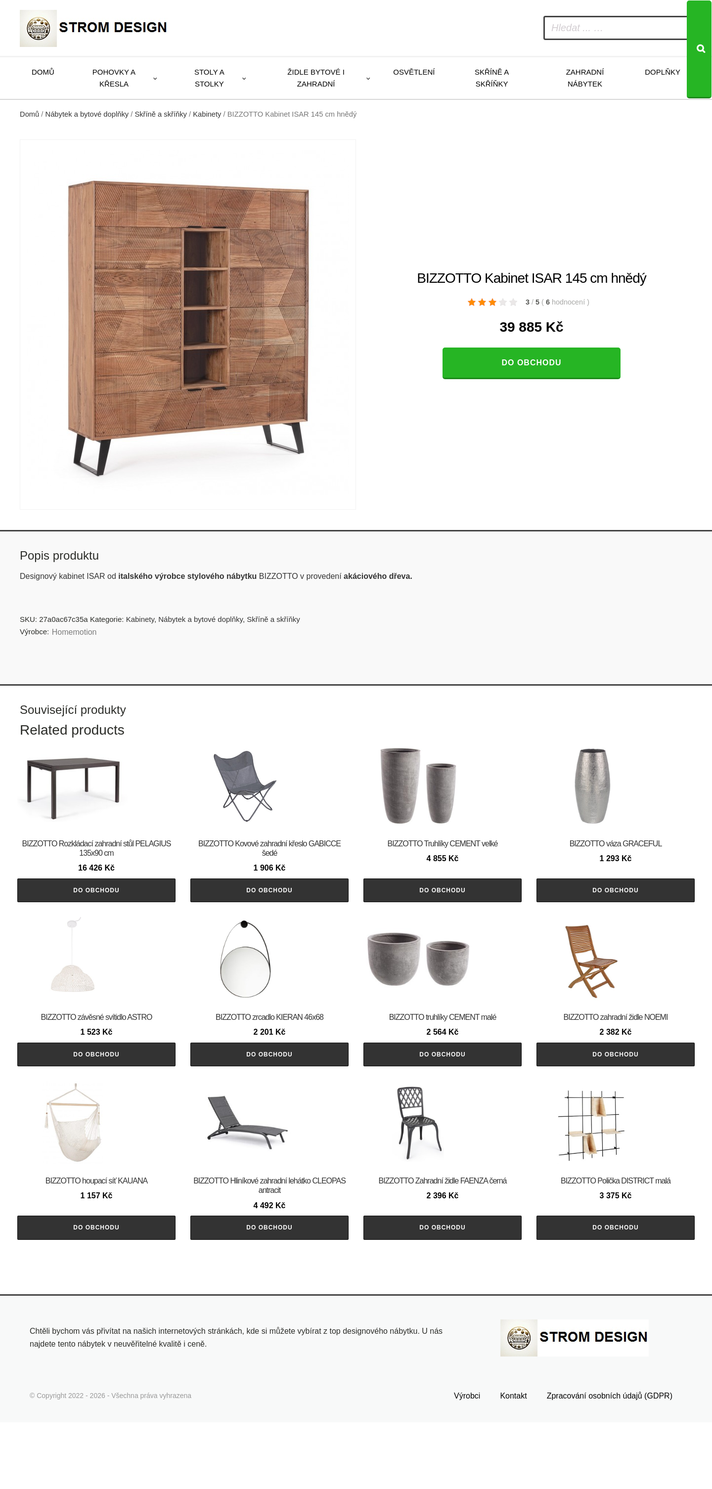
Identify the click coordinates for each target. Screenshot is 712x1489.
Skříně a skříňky (492, 78)
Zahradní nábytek (585, 78)
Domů (43, 72)
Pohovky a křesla (113, 78)
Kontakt (513, 1462)
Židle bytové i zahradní (316, 78)
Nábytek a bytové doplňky (87, 114)
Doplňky (662, 72)
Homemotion (74, 632)
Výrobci (467, 1462)
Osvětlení (414, 72)
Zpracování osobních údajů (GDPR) (609, 1462)
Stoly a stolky (209, 78)
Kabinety (207, 114)
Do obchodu (531, 362)
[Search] (699, 49)
